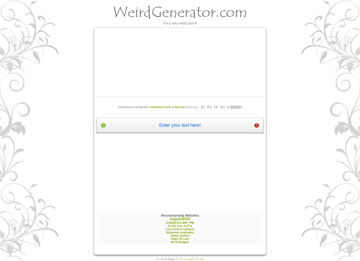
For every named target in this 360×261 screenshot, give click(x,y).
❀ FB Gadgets (180, 242)
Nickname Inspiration (180, 232)
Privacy (200, 259)
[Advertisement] (180, 62)
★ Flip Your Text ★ (180, 226)
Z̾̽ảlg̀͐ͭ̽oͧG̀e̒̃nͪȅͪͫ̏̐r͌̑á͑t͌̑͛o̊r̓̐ (180, 219)
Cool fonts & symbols (180, 229)
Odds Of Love (180, 239)
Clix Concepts (186, 259)
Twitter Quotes (179, 235)
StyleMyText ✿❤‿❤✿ (180, 222)
